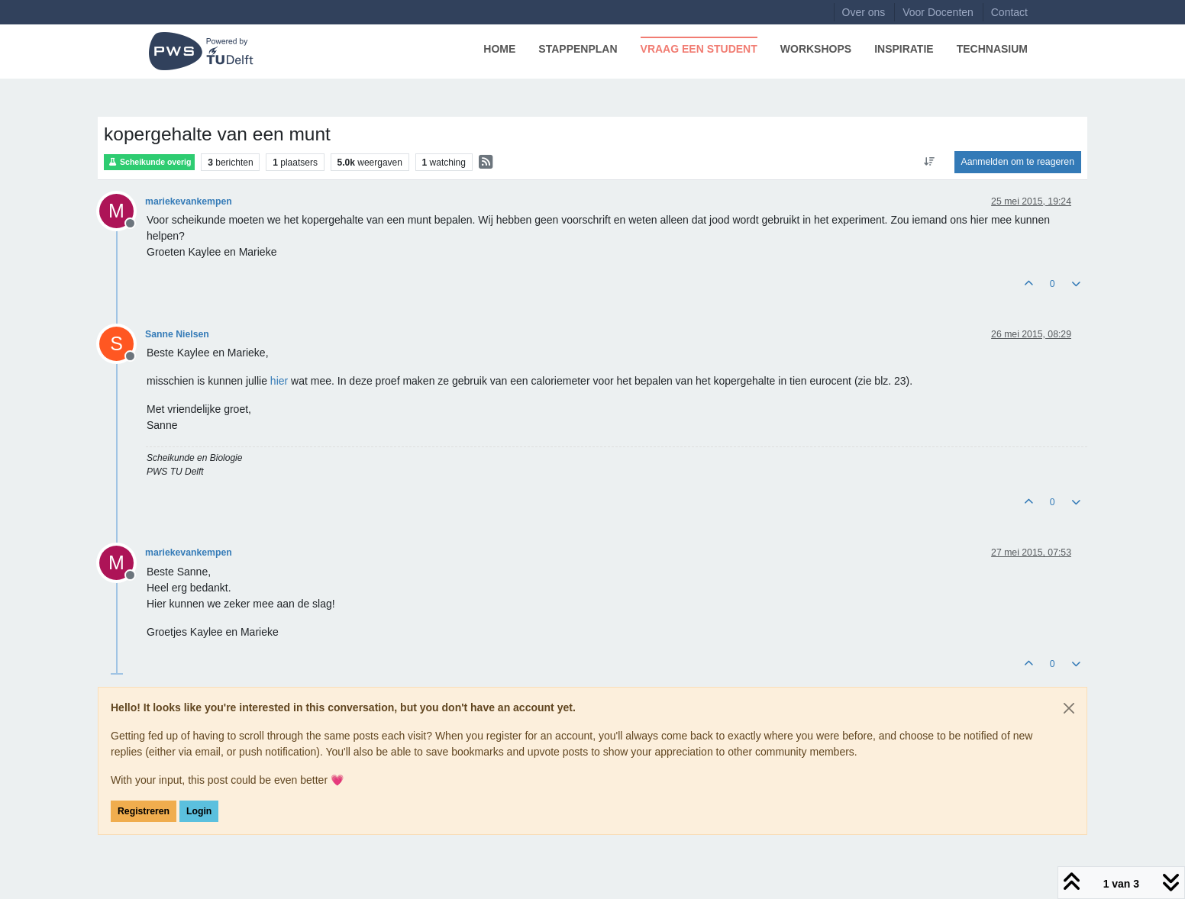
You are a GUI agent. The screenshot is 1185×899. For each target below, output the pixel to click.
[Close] (1069, 708)
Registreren (144, 811)
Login (198, 811)
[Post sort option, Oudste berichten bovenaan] (928, 161)
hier (279, 381)
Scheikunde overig (149, 162)
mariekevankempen (188, 201)
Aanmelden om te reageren (1017, 161)
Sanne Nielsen (177, 334)
